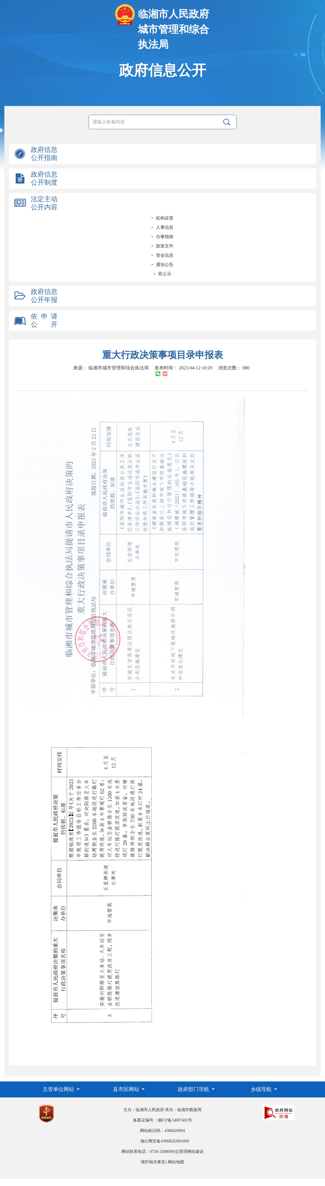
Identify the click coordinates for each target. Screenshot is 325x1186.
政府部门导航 (194, 1089)
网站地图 (176, 1162)
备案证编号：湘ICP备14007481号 (162, 1120)
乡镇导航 (262, 1089)
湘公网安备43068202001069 (164, 1141)
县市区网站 (127, 1089)
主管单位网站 (59, 1089)
